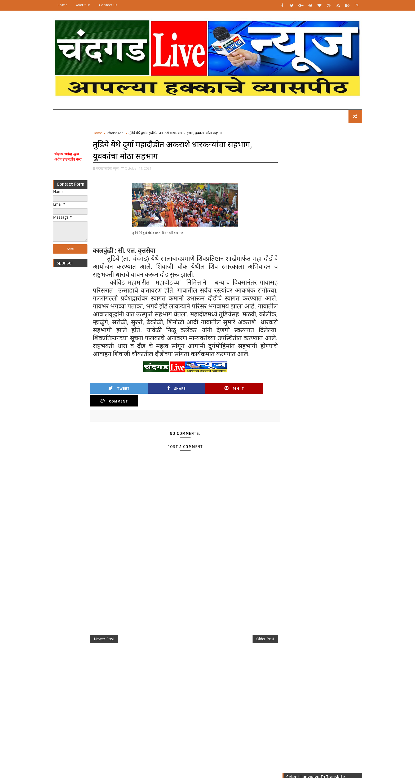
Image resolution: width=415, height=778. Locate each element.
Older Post (260, 632)
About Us (87, 5)
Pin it (207, 395)
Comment (252, 395)
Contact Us (112, 5)
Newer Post (107, 632)
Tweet (116, 395)
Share (161, 395)
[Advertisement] (74, 348)
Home (66, 5)
